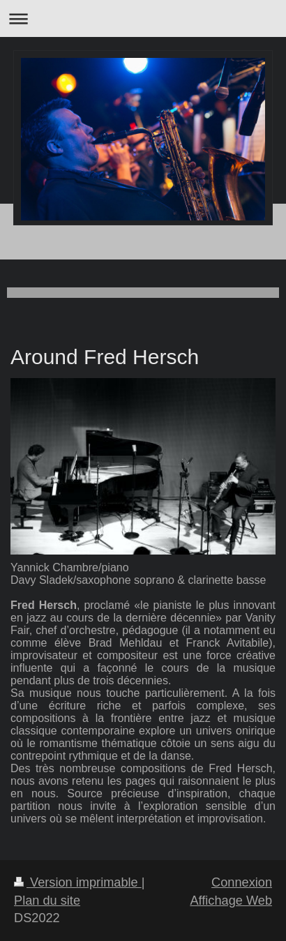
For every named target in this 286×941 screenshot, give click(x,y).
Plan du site (47, 901)
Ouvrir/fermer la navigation (143, 18)
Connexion (241, 882)
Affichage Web (231, 901)
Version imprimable (78, 882)
